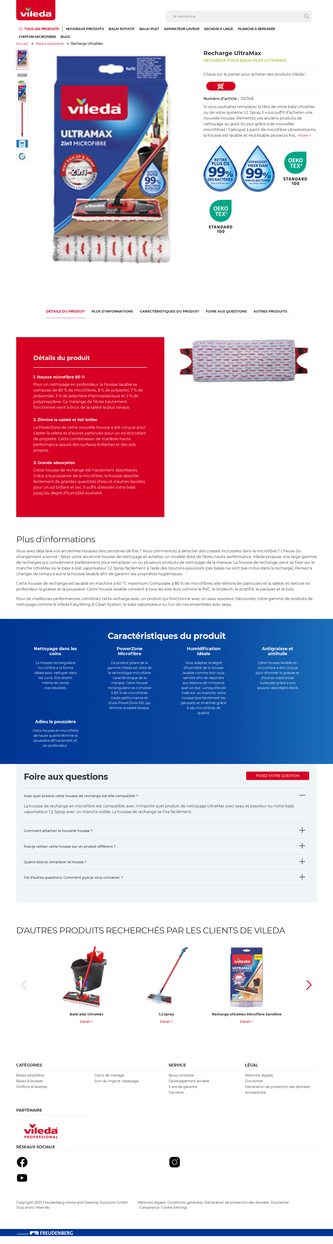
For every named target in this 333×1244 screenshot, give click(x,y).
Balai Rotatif (122, 29)
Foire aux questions (226, 311)
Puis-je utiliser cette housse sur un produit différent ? (70, 854)
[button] (304, 993)
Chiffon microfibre (37, 37)
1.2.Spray (166, 1022)
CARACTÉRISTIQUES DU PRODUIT (169, 311)
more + (304, 135)
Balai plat (149, 29)
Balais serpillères (50, 44)
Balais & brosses (29, 1089)
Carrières (176, 1100)
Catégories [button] (29, 1073)
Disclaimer (254, 1089)
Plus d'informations (112, 311)
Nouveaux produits (85, 29)
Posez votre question (277, 783)
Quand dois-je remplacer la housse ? (55, 870)
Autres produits (270, 311)
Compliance (149, 1215)
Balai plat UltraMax (86, 1022)
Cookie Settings (174, 1215)
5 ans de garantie (183, 1094)
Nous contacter (181, 1083)
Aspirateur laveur (181, 29)
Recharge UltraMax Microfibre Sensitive (246, 1022)
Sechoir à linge (218, 29)
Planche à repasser (256, 29)
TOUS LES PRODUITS (41, 29)
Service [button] (177, 1073)
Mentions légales (259, 1083)
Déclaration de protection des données (277, 1094)
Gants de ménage (109, 1083)
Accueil (22, 44)
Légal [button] (251, 1073)
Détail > (86, 1029)
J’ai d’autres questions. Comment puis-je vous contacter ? (73, 885)
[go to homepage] (35, 10)
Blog (65, 37)
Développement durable (189, 1089)
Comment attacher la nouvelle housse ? (58, 838)
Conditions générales (185, 1210)
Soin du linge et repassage (116, 1089)
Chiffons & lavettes (31, 1094)
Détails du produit (65, 311)
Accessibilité (255, 1100)
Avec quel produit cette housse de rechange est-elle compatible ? (81, 804)
